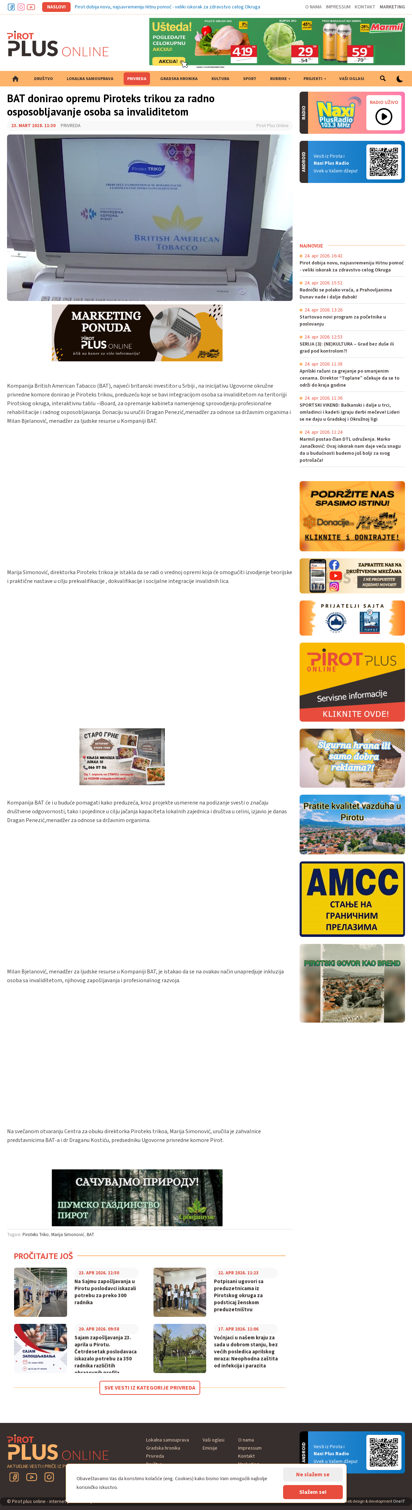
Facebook (11, 7)
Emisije (210, 1448)
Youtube (31, 7)
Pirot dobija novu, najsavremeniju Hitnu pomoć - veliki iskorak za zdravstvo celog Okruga (167, 7)
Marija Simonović (67, 1235)
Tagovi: (14, 1235)
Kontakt (365, 7)
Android (383, 161)
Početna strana (15, 78)
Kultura (220, 79)
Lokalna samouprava (90, 79)
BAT (90, 1235)
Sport (249, 79)
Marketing (392, 7)
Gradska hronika (179, 79)
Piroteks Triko (35, 1235)
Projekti (312, 79)
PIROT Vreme (352, 213)
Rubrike (278, 79)
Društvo (43, 79)
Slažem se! (313, 1492)
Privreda (136, 79)
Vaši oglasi (351, 79)
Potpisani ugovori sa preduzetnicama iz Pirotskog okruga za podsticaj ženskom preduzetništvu (238, 1295)
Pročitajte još (43, 1255)
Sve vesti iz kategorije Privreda (149, 1388)
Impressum (338, 7)
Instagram (21, 7)
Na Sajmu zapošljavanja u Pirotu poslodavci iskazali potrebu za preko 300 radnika (105, 1292)
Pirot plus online (58, 43)
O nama (313, 7)
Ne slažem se (312, 1474)
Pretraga (383, 78)
